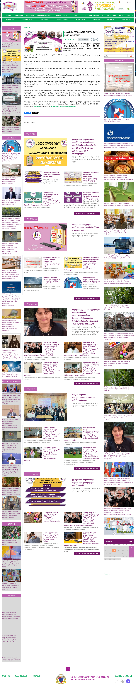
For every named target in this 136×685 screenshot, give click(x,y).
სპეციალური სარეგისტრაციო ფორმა (63, 106)
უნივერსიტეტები (63, 15)
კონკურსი (126, 20)
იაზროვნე (80, 20)
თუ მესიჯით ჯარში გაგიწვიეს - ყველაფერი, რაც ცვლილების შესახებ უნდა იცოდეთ (10, 129)
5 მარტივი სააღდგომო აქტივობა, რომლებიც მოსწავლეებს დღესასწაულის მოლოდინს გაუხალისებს (117, 363)
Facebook (36, 106)
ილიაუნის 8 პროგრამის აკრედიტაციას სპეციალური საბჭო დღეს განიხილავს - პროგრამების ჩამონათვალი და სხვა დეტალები (11, 109)
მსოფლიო (111, 15)
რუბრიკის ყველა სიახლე (87, 214)
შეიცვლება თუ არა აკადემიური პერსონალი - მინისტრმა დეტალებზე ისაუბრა (11, 202)
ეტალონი (10, 20)
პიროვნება (27, 20)
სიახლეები (18, 15)
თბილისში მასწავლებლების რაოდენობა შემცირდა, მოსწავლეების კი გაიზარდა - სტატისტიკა (116, 232)
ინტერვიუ (44, 20)
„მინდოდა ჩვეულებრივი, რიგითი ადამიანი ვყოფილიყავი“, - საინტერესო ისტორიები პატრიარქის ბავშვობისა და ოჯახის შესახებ (11, 354)
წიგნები (110, 20)
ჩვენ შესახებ (21, 676)
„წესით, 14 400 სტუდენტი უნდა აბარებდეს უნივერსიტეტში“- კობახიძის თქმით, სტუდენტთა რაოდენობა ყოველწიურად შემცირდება (11, 399)
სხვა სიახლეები (126, 15)
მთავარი (7, 15)
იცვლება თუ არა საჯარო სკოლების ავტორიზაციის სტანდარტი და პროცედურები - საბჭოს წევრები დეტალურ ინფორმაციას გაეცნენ (11, 274)
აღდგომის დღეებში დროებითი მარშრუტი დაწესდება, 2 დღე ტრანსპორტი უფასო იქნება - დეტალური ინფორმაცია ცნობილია (118, 257)
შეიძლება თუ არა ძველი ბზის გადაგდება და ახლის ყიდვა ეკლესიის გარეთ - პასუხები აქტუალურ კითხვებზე (119, 388)
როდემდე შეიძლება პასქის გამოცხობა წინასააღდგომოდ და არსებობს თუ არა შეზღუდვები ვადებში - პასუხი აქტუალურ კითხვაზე (118, 177)
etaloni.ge (107, 574)
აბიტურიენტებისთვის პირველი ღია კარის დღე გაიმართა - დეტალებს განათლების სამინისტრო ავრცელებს (118, 417)
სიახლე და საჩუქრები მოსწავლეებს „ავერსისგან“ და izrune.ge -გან (11, 44)
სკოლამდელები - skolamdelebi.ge (88, 15)
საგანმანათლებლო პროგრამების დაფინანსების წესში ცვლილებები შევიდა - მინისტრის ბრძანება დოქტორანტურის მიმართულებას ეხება (118, 145)
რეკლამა (35, 676)
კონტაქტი (6, 676)
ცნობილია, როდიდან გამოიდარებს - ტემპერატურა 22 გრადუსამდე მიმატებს (10, 374)
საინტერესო (62, 20)
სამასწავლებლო (44, 15)
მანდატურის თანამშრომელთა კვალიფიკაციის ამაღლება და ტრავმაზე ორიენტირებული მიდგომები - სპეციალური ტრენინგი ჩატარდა (11, 157)
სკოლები (30, 15)
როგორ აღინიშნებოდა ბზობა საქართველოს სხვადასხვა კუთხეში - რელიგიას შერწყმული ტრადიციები (117, 307)
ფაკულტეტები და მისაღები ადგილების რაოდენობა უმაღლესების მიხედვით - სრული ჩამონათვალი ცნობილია (10, 447)
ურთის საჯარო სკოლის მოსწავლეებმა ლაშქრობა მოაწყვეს (9, 542)
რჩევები (96, 20)
